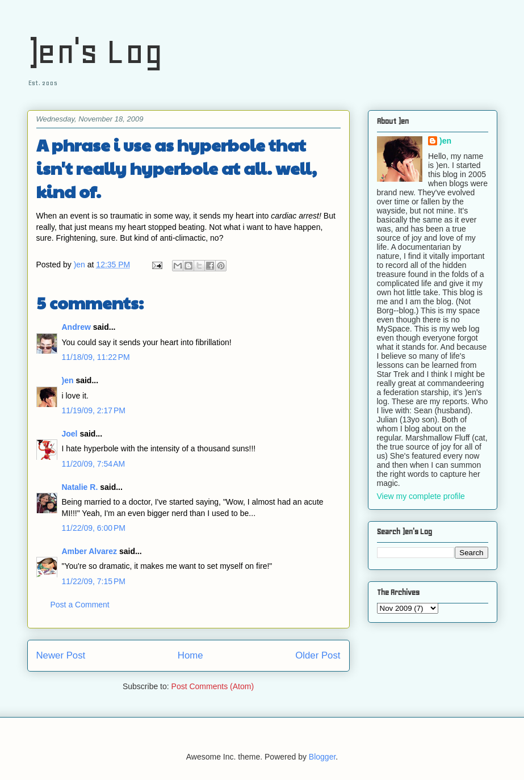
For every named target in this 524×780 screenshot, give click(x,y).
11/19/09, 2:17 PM (93, 410)
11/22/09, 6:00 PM (93, 527)
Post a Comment (80, 604)
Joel (70, 433)
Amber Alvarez (90, 551)
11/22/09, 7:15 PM (93, 581)
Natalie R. (80, 487)
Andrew (76, 327)
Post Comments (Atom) (212, 686)
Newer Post (61, 655)
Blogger (322, 756)
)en (68, 380)
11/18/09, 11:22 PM (96, 357)
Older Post (317, 655)
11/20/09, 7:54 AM (93, 463)
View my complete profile (421, 496)
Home (190, 655)
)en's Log (95, 51)
